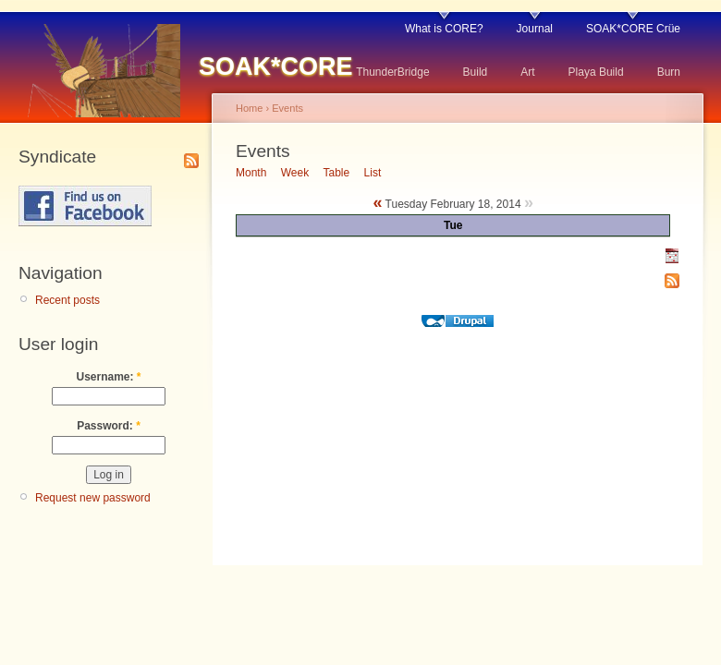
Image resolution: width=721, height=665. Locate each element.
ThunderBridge (392, 72)
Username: (108, 376)
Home (249, 108)
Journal (535, 28)
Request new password (93, 497)
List (373, 172)
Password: (109, 425)
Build (475, 72)
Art (527, 72)
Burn (668, 72)
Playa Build (596, 72)
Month (251, 172)
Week (295, 172)
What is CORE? (444, 28)
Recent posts (67, 300)
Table (337, 172)
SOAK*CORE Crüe (633, 28)
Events (287, 108)
